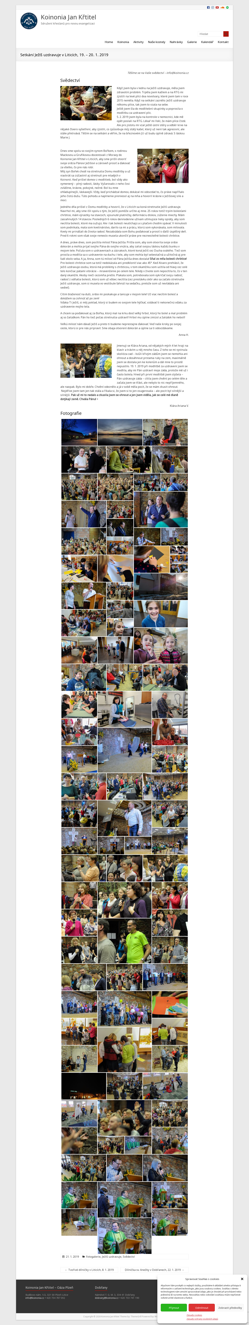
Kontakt (223, 42)
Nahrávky (176, 42)
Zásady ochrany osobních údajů (202, 1318)
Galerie (192, 42)
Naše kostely (156, 42)
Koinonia (123, 42)
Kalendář (207, 42)
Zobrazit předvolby (230, 1307)
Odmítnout (201, 1307)
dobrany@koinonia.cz (107, 1297)
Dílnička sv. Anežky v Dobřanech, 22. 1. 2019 (154, 1270)
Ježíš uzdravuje (111, 1257)
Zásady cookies (194, 1315)
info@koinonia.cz (34, 1297)
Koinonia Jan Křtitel (68, 17)
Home (109, 42)
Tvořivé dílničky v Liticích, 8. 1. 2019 (89, 1270)
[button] (242, 1279)
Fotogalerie (93, 1257)
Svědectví (129, 1257)
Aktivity (138, 42)
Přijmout (174, 1307)
